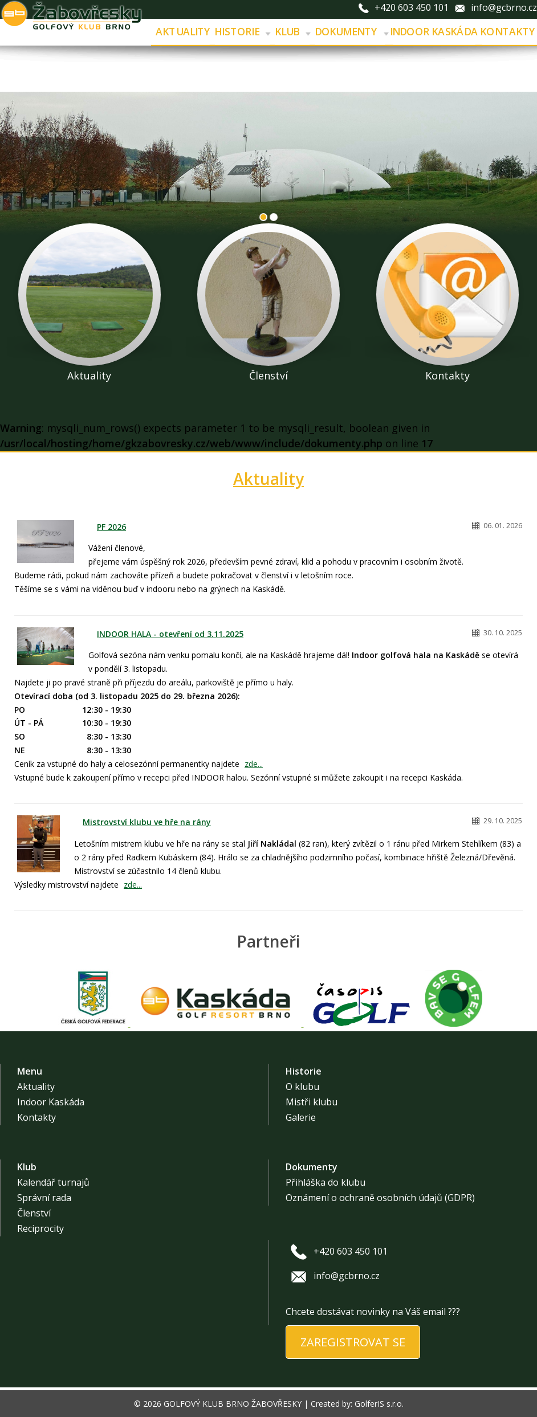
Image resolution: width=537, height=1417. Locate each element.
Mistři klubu (311, 1102)
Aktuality (183, 32)
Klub (293, 32)
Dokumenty (352, 32)
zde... (254, 763)
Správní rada (44, 1197)
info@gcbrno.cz (504, 7)
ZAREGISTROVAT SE (352, 1342)
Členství (34, 1213)
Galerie (301, 1117)
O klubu (302, 1086)
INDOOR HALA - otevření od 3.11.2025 (170, 633)
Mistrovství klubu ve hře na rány (147, 821)
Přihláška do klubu (325, 1182)
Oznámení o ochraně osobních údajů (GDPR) (380, 1197)
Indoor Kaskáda (434, 32)
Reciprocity (40, 1228)
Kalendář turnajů (53, 1182)
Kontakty (36, 1117)
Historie (242, 32)
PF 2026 (111, 526)
